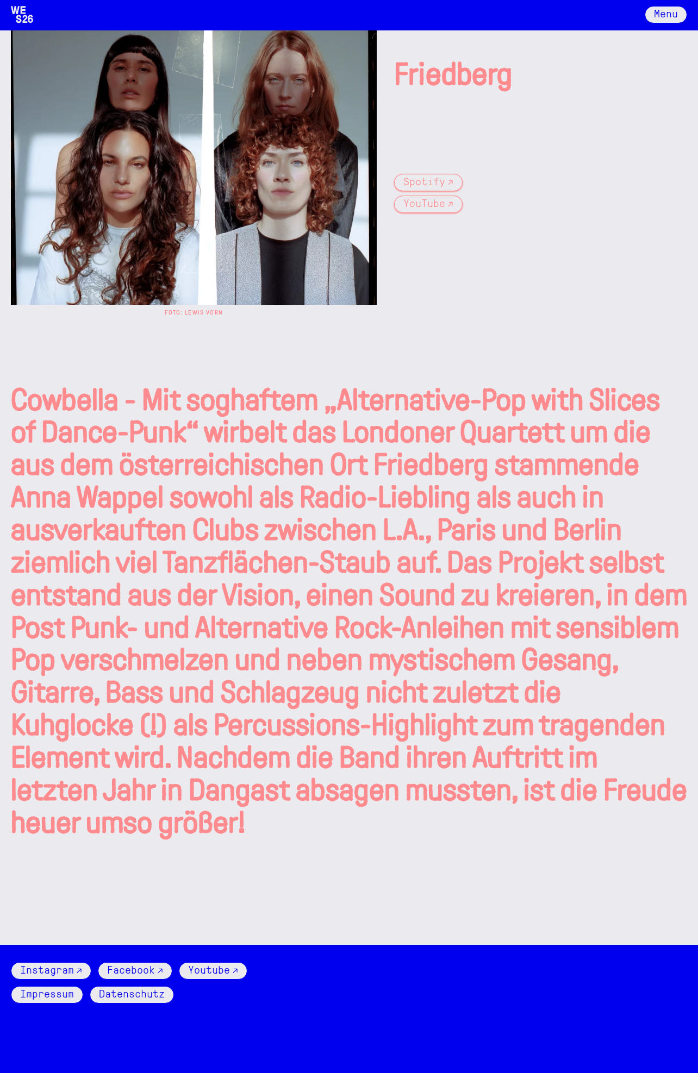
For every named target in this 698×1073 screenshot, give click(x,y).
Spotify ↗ (428, 181)
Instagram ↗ (51, 969)
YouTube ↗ (428, 203)
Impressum (47, 993)
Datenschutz (132, 993)
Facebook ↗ (135, 969)
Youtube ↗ (213, 969)
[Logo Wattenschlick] (22, 15)
